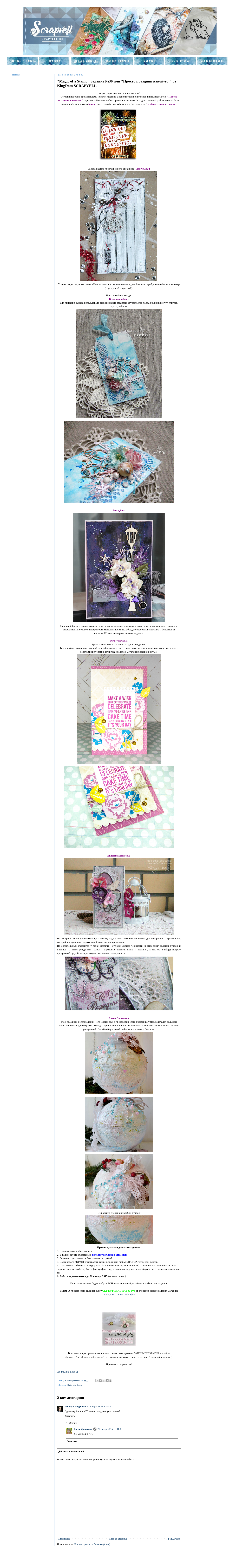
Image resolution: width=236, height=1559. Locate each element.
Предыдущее (173, 1538)
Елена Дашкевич (83, 1429)
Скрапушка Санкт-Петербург (119, 1294)
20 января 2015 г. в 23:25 (99, 1406)
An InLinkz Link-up (67, 1371)
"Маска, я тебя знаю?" (92, 1356)
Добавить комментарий (71, 1451)
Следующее (64, 1538)
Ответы (73, 1423)
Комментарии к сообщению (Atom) (92, 1544)
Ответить (70, 1416)
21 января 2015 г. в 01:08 (109, 1429)
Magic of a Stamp (74, 1385)
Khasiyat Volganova (75, 1406)
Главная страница (118, 1538)
